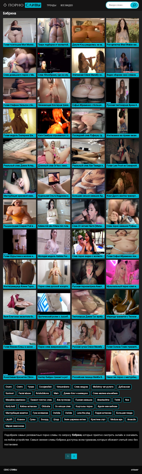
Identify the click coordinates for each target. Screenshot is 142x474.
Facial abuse (25, 393)
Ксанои (21, 419)
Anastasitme (103, 400)
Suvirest (10, 393)
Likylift (9, 419)
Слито (20, 386)
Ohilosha (46, 406)
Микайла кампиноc (15, 400)
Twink (117, 400)
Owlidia (56, 413)
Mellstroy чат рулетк (103, 386)
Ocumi (9, 386)
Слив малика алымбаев (105, 393)
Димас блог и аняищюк (76, 393)
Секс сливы (10, 470)
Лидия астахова (103, 413)
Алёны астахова (28, 406)
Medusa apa (116, 419)
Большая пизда (124, 413)
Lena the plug (83, 413)
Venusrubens (63, 386)
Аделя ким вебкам (107, 406)
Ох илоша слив (63, 406)
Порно (22, 5)
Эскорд (44, 419)
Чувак (31, 386)
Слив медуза (81, 386)
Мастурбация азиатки (17, 413)
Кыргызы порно (84, 406)
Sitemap (134, 470)
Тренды (51, 5)
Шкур (56, 419)
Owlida (68, 413)
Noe (127, 400)
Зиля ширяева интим (75, 419)
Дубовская (124, 386)
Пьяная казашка (83, 400)
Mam (56, 393)
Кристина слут (98, 419)
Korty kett (10, 406)
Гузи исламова (40, 413)
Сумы (33, 419)
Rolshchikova (42, 393)
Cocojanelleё (45, 386)
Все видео (67, 5)
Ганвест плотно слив (41, 400)
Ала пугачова (63, 400)
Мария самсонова (15, 426)
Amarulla (131, 419)
